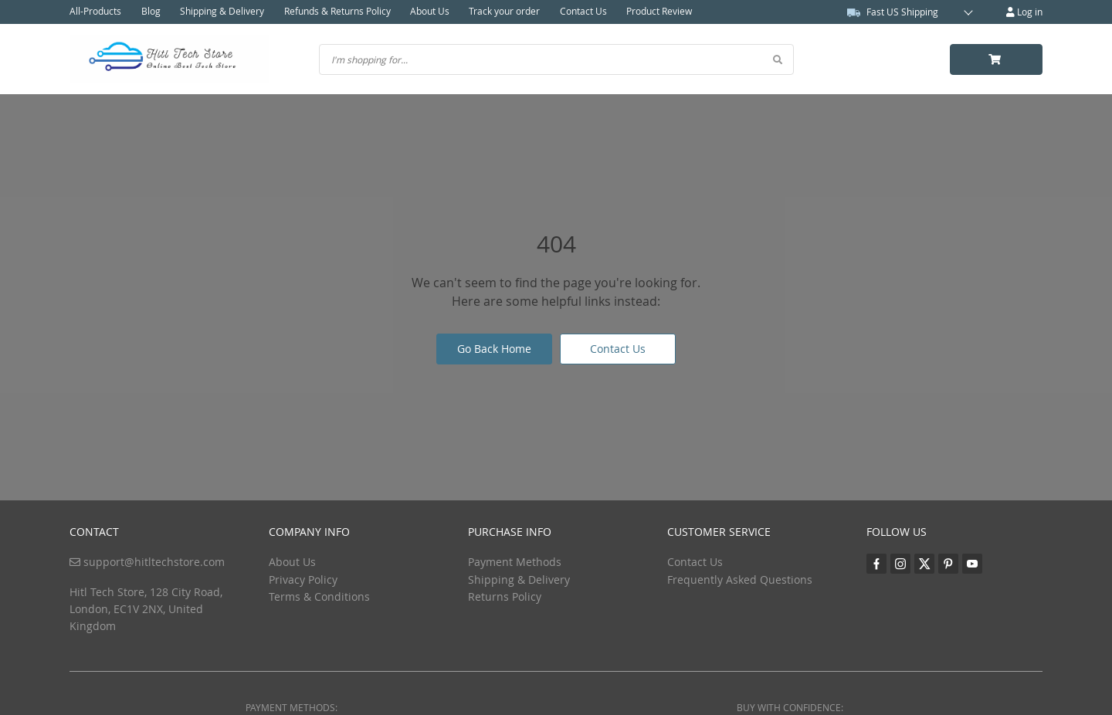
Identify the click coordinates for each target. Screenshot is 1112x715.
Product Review (657, 11)
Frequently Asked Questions (739, 579)
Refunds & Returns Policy (336, 11)
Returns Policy (504, 596)
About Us (428, 11)
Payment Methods (514, 561)
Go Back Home (494, 348)
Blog (150, 11)
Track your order (502, 11)
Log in (1024, 11)
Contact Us (581, 11)
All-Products (95, 11)
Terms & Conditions (319, 596)
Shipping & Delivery (221, 11)
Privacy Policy (303, 579)
